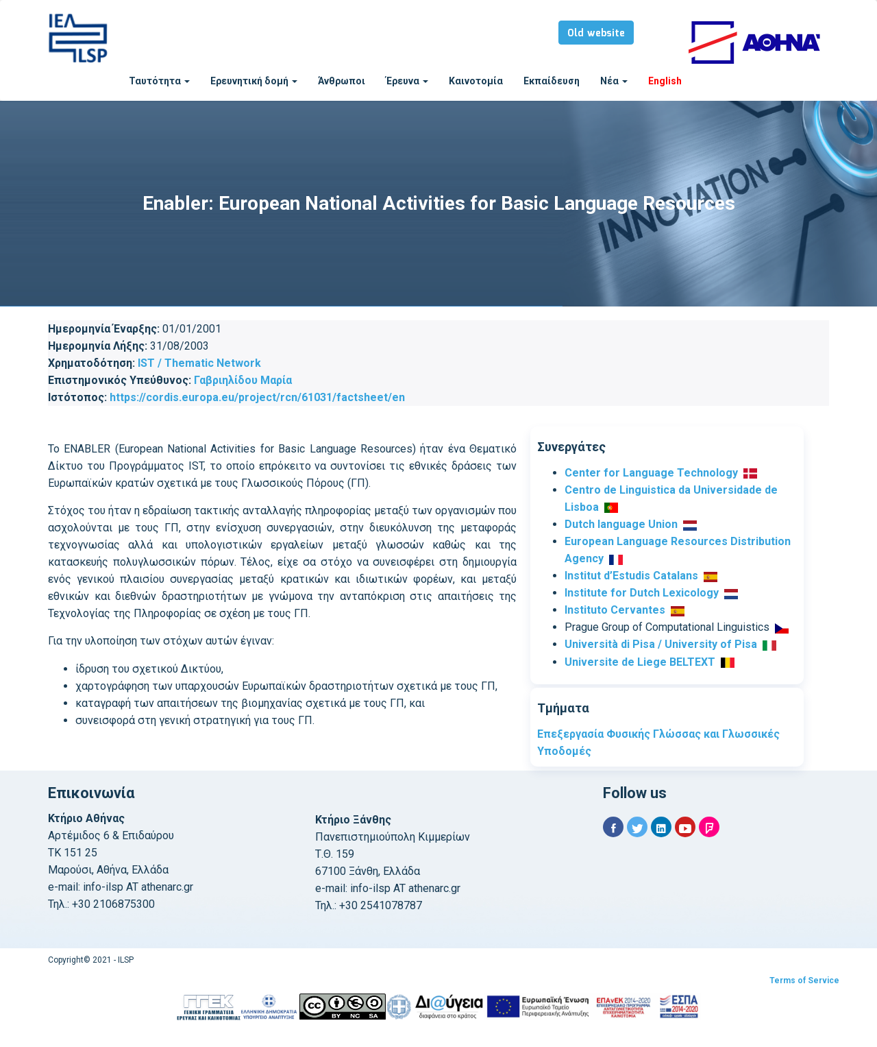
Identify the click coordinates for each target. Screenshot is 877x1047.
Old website (596, 33)
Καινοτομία (476, 80)
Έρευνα (407, 80)
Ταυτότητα (159, 80)
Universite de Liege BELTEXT (640, 662)
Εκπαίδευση (551, 80)
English (665, 80)
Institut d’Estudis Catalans (631, 575)
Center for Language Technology (651, 472)
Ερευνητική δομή (253, 80)
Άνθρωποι (341, 80)
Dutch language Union (621, 524)
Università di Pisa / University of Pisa (661, 644)
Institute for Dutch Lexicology (642, 592)
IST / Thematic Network (199, 363)
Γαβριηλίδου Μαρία (243, 380)
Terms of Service (804, 980)
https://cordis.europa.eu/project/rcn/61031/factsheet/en (257, 397)
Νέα (614, 80)
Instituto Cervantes (615, 609)
